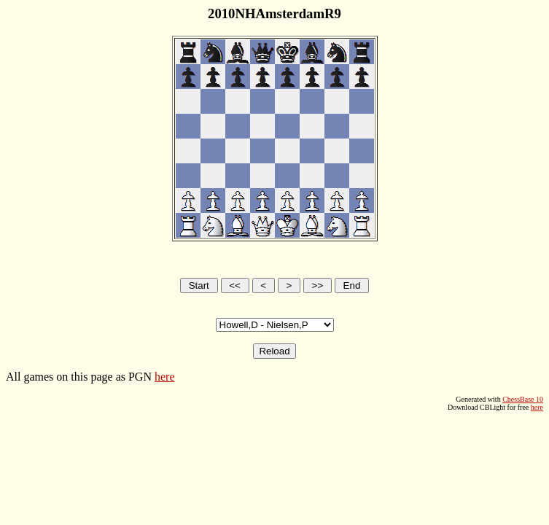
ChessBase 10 (522, 399)
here (165, 376)
